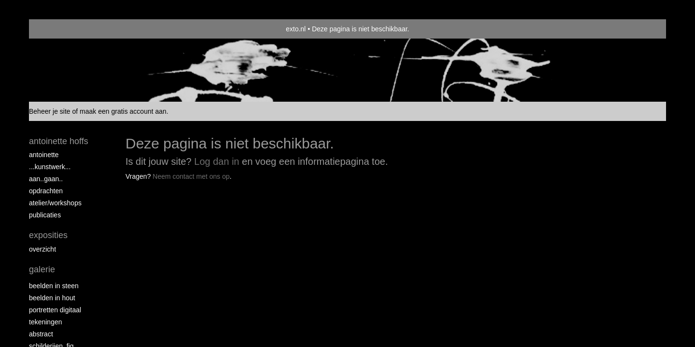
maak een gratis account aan (123, 111)
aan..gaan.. (46, 179)
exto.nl (296, 29)
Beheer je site (49, 111)
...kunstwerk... (49, 167)
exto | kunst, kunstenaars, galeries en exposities (56, 29)
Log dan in (216, 161)
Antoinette (44, 155)
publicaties (45, 215)
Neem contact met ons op (191, 176)
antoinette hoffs (58, 141)
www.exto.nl (121, 197)
